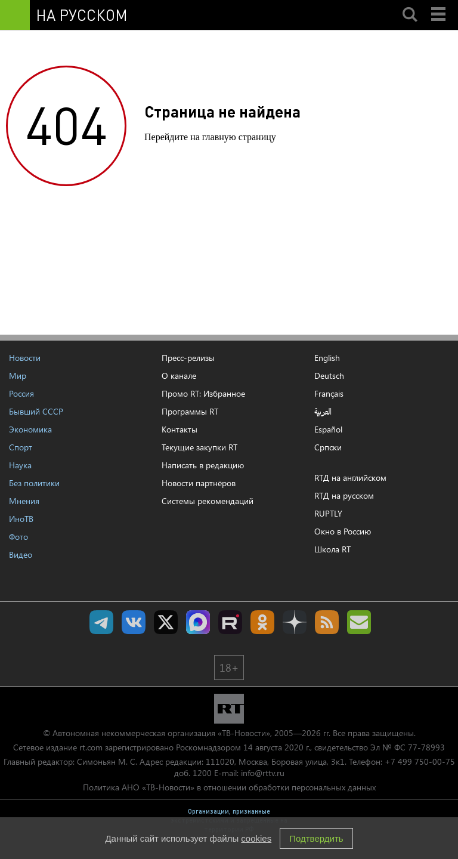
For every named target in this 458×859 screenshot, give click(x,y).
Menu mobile (439, 4)
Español (328, 429)
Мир (17, 375)
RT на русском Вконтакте (134, 622)
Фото (18, 536)
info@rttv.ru (262, 772)
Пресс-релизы (188, 357)
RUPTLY (328, 513)
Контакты (179, 429)
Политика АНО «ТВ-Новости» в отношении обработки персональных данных (229, 787)
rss (327, 622)
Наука (20, 465)
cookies (256, 838)
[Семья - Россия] (246, 15)
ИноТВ (21, 518)
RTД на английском (350, 477)
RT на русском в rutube (230, 622)
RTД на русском (344, 495)
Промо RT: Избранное (203, 393)
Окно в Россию (342, 531)
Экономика (30, 429)
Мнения (24, 500)
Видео (20, 554)
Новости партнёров (199, 483)
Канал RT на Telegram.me (101, 622)
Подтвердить (316, 838)
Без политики (34, 483)
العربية (323, 411)
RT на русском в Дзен (295, 622)
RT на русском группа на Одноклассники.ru (262, 622)
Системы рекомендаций (207, 500)
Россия (21, 393)
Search (410, 4)
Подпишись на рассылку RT (359, 622)
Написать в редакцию (203, 465)
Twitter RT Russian (166, 622)
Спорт (20, 447)
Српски (328, 447)
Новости (25, 357)
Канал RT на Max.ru (198, 622)
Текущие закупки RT (199, 447)
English (327, 358)
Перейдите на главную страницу (210, 137)
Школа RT (332, 549)
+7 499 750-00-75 (420, 761)
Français (329, 393)
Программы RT (190, 411)
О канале (179, 375)
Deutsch (329, 375)
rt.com (91, 747)
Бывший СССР (36, 411)
